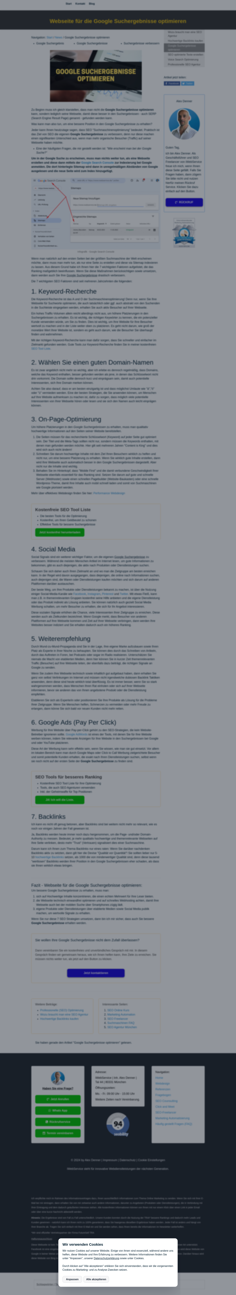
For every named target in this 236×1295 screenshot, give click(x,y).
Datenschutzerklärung (106, 1258)
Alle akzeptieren (96, 1279)
